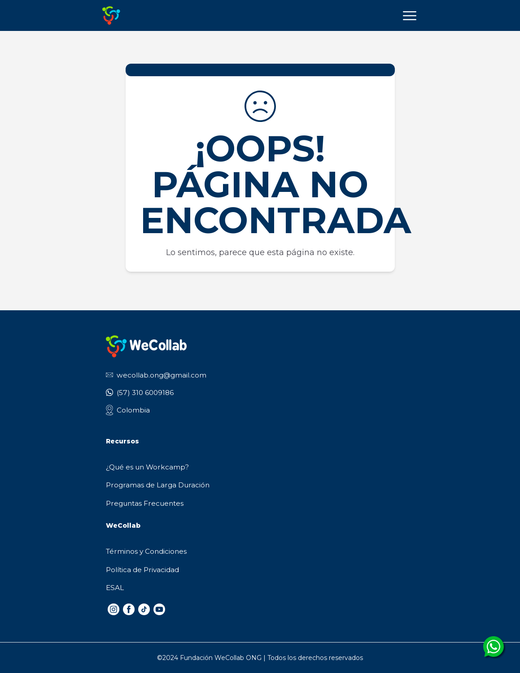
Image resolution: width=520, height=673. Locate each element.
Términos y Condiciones (146, 551)
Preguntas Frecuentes (145, 503)
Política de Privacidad (142, 569)
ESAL (115, 587)
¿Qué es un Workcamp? (147, 467)
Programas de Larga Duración (158, 485)
